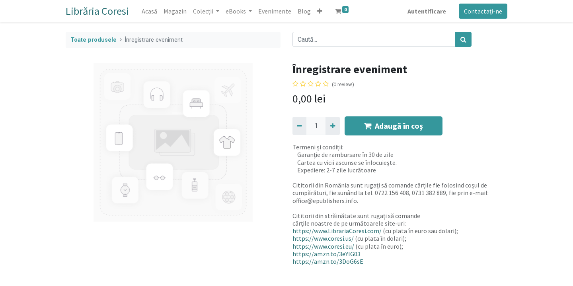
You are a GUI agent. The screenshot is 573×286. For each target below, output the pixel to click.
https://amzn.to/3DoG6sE (327, 261)
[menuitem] (149, 11)
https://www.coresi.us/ (323, 238)
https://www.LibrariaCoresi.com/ (337, 231)
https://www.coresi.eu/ (323, 246)
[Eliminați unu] (299, 126)
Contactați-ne (483, 11)
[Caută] (463, 39)
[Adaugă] (332, 126)
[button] (319, 11)
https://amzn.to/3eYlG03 (326, 254)
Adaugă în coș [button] (393, 126)
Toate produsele (93, 40)
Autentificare (426, 11)
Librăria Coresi (97, 10)
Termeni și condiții (317, 147)
